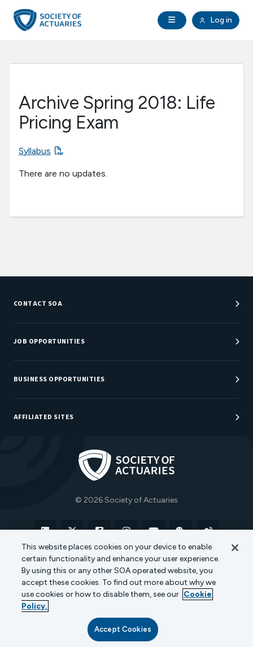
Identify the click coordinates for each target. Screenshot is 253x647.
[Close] (235, 547)
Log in (215, 20)
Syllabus (35, 151)
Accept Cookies (122, 629)
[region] (126, 588)
